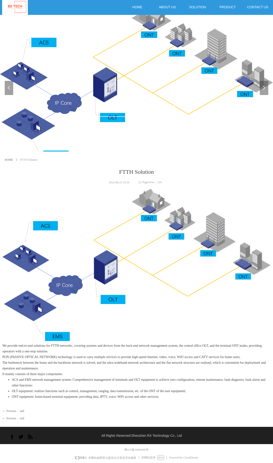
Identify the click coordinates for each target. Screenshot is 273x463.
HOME (9, 159)
